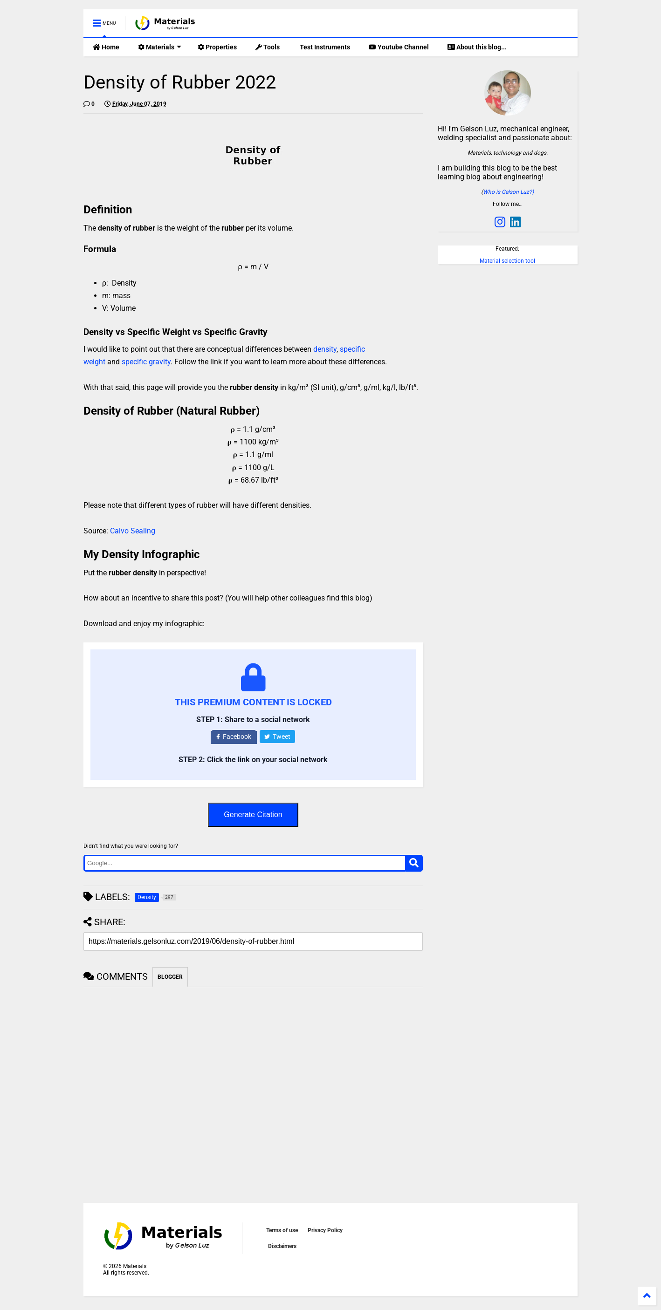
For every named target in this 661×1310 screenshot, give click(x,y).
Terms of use (282, 1230)
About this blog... (477, 47)
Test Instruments (324, 47)
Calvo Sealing (132, 530)
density (325, 349)
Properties (217, 47)
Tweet (277, 736)
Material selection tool (507, 261)
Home (106, 47)
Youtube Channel (399, 47)
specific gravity (146, 361)
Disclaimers (282, 1246)
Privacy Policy (325, 1230)
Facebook (233, 736)
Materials (159, 47)
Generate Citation (253, 815)
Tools (267, 47)
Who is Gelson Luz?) (508, 192)
